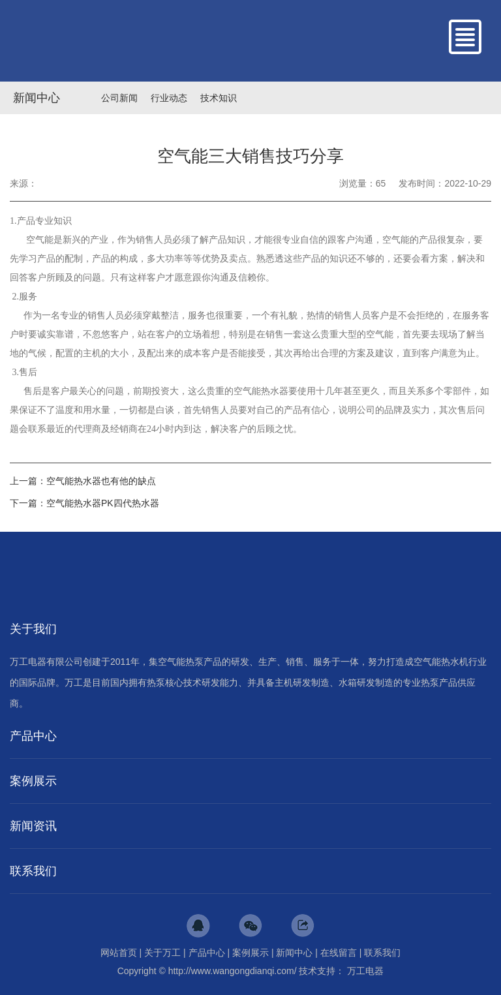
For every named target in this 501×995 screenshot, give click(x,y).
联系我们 (382, 952)
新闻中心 (36, 97)
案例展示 (250, 952)
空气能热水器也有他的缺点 (101, 481)
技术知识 (218, 98)
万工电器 (365, 971)
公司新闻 (119, 98)
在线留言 (338, 952)
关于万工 (162, 952)
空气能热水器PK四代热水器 (102, 503)
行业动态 (169, 98)
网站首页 (118, 952)
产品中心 (207, 952)
